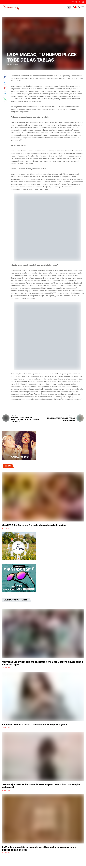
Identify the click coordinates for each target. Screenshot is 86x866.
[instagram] (83, 2)
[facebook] (76, 2)
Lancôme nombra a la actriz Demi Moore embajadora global (34, 724)
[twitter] (79, 1)
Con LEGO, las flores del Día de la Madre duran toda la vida (34, 525)
